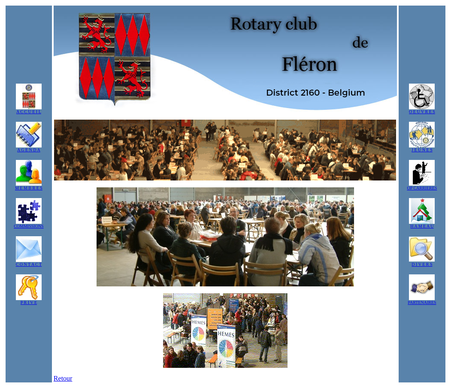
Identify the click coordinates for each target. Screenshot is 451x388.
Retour (63, 378)
